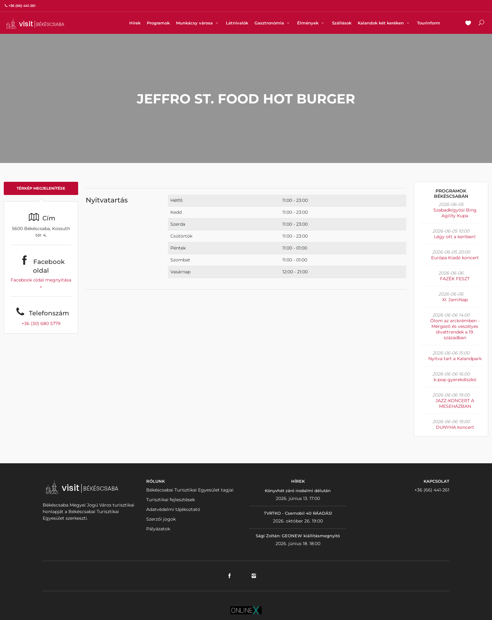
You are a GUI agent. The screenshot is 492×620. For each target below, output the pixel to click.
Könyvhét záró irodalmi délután (298, 490)
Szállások (341, 22)
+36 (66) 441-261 (431, 490)
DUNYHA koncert (455, 427)
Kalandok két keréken (384, 22)
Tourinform (428, 22)
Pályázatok (158, 529)
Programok (158, 22)
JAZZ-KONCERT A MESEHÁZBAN (455, 403)
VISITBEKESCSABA (35, 23)
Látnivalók (237, 22)
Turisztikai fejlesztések (170, 499)
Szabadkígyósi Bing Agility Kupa (455, 212)
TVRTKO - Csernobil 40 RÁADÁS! (298, 513)
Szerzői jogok (161, 519)
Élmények (311, 22)
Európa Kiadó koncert (455, 257)
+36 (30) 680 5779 (41, 323)
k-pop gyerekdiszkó (455, 379)
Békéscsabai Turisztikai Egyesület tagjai (189, 490)
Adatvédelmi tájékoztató (173, 509)
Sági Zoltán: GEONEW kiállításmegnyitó (298, 535)
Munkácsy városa (198, 22)
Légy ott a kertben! (455, 236)
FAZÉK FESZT (455, 278)
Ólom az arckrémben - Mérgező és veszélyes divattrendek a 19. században (454, 329)
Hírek (135, 22)
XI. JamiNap (455, 299)
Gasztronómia (272, 22)
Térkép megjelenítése (41, 188)
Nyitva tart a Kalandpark (455, 358)
